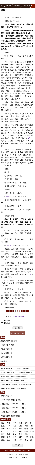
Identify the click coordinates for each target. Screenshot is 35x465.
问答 (14, 440)
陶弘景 (8, 245)
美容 (8, 434)
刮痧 (32, 429)
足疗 (32, 440)
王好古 (8, 197)
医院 (8, 440)
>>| (27, 311)
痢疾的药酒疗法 (6, 353)
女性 (32, 434)
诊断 (20, 437)
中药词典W (26, 5)
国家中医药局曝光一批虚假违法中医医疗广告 (17, 368)
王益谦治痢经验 (6, 349)
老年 (14, 434)
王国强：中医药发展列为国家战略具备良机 (16, 372)
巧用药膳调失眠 (6, 396)
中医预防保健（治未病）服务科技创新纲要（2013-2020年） (17, 385)
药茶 (20, 431)
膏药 (26, 429)
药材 (26, 426)
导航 (28, 450)
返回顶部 (18, 445)
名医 (20, 426)
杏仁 (29, 138)
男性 (26, 434)
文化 (8, 429)
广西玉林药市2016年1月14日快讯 (12, 404)
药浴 (32, 431)
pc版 (26, 454)
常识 (8, 423)
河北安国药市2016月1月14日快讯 (12, 412)
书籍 (32, 426)
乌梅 (13, 149)
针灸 (3, 434)
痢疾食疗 (3, 361)
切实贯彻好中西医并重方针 (10, 416)
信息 (3, 426)
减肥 (14, 426)
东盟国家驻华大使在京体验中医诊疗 (13, 376)
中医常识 (9, 5)
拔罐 (20, 429)
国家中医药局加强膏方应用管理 (12, 380)
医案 (26, 437)
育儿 (20, 434)
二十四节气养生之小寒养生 (10, 400)
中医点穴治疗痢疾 (7, 345)
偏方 (14, 429)
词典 (32, 437)
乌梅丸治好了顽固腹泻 (8, 341)
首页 (1, 5)
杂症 (8, 437)
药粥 (20, 440)
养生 (26, 423)
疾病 (3, 437)
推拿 (14, 431)
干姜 (29, 274)
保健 (20, 423)
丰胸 (8, 426)
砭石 (26, 440)
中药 (14, 437)
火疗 (3, 431)
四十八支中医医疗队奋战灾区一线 (13, 389)
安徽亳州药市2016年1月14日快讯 (12, 408)
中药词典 (17, 5)
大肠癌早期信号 (6, 357)
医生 (3, 440)
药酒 (26, 431)
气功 (8, 431)
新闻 (3, 429)
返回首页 (18, 328)
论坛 (32, 423)
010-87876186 (18, 316)
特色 (14, 423)
